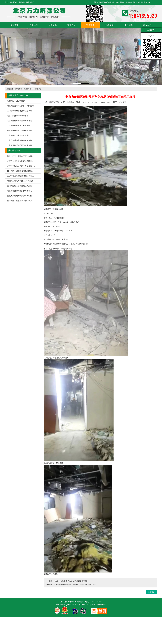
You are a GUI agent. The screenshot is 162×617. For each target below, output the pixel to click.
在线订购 (115, 2)
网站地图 (102, 2)
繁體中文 (147, 2)
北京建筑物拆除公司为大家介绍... (20, 145)
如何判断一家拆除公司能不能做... (20, 171)
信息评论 (151, 592)
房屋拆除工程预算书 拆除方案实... (20, 201)
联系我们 (147, 25)
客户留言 (108, 2)
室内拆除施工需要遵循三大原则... (20, 186)
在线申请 (128, 2)
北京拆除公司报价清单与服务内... (20, 121)
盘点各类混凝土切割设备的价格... (20, 196)
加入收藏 (141, 2)
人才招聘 (121, 2)
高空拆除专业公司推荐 (16, 101)
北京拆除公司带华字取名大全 (18, 135)
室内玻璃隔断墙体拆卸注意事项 (19, 111)
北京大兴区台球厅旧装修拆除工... (20, 161)
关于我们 (33, 25)
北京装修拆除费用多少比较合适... (20, 191)
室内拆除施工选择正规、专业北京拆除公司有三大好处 (75, 585)
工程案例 (109, 25)
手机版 (96, 2)
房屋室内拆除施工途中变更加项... (20, 130)
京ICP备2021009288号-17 (95, 605)
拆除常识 (90, 25)
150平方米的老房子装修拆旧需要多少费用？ (71, 581)
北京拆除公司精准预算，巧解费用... (21, 106)
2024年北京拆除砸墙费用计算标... (20, 176)
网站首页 (15, 25)
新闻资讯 (52, 25)
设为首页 (134, 2)
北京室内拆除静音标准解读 (17, 116)
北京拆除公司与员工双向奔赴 (18, 126)
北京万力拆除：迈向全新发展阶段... (21, 166)
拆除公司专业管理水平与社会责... (20, 156)
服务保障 (128, 25)
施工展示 (71, 25)
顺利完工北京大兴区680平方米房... (21, 181)
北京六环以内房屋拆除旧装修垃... (20, 140)
